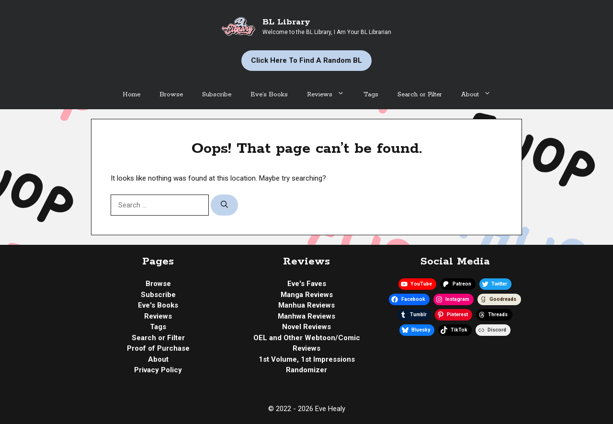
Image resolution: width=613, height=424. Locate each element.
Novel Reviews (306, 326)
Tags (370, 95)
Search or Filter (419, 95)
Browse (171, 95)
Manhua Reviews (306, 305)
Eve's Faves (306, 283)
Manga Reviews (307, 294)
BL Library (286, 22)
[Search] (224, 205)
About (480, 94)
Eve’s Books (269, 95)
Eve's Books (158, 305)
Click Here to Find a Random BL (306, 60)
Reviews (330, 94)
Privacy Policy (158, 370)
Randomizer (306, 370)
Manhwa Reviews (306, 316)
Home (131, 95)
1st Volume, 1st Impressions (307, 359)
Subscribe (216, 95)
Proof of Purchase (158, 348)
